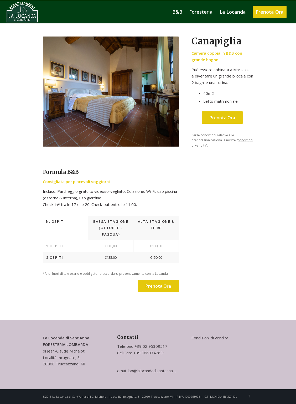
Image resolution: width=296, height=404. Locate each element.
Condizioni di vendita (209, 337)
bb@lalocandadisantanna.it (152, 370)
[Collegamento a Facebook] (249, 396)
